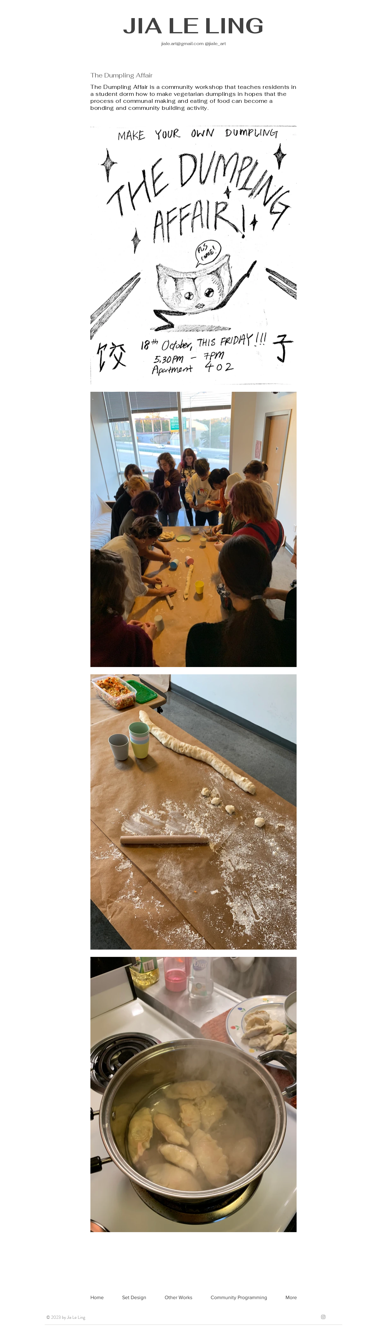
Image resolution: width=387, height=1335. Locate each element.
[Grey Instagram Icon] (323, 1317)
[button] (178, 1298)
